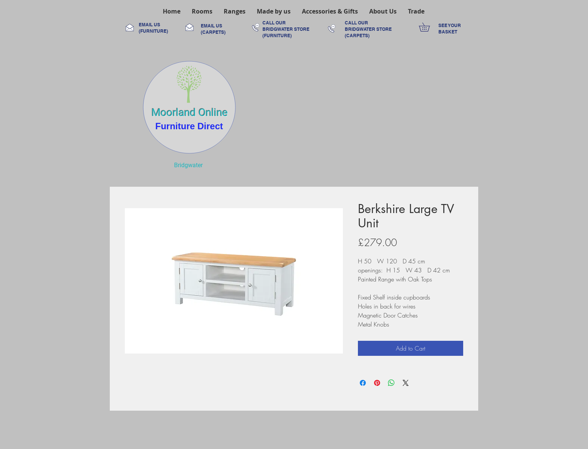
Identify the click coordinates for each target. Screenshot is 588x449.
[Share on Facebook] (362, 382)
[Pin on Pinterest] (377, 382)
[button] (202, 11)
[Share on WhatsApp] (391, 382)
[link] (428, 27)
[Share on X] (405, 382)
